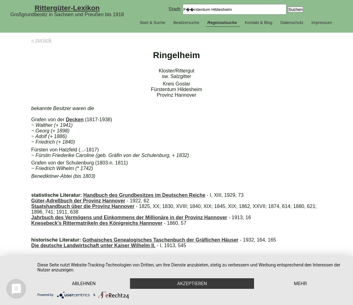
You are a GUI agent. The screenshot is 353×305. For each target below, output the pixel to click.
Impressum (321, 22)
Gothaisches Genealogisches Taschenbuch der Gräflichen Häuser (160, 240)
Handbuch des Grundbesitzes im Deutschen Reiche (144, 195)
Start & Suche (152, 22)
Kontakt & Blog (258, 22)
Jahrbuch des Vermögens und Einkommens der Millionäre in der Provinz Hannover (129, 217)
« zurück (41, 40)
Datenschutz (292, 22)
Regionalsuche (222, 22)
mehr (300, 283)
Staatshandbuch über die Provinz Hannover (82, 206)
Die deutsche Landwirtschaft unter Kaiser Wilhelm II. (93, 245)
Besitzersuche (186, 22)
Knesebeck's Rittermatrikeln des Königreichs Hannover (96, 223)
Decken (75, 119)
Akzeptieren (192, 283)
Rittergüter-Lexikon (67, 8)
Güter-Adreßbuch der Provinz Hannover (78, 200)
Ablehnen (84, 283)
